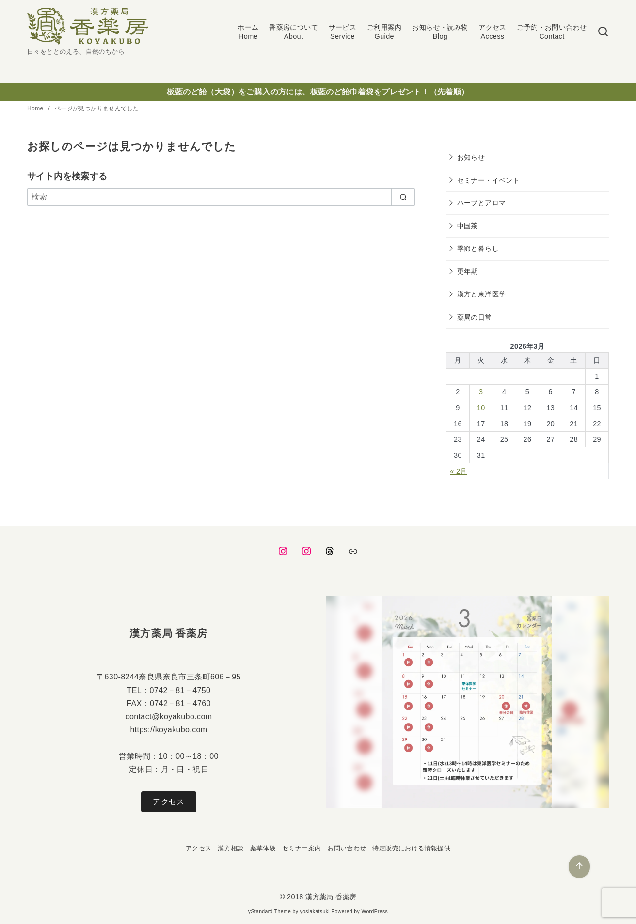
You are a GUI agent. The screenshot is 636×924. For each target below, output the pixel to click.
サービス (343, 32)
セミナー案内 (301, 848)
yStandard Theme (269, 911)
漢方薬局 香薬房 (330, 897)
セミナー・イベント (488, 180)
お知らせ (471, 157)
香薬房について (293, 32)
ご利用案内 (384, 32)
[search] (403, 197)
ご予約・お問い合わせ (552, 32)
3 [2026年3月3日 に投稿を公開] (481, 392)
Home (36, 108)
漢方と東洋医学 (481, 294)
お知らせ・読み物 (440, 32)
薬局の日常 (474, 317)
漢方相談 (231, 848)
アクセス (492, 32)
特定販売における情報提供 (411, 848)
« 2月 (458, 471)
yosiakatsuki (315, 911)
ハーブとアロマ (481, 203)
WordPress (374, 911)
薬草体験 (263, 848)
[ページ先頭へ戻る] (579, 866)
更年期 (467, 271)
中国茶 (467, 226)
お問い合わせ (346, 848)
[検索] (603, 32)
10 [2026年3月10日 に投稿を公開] (481, 408)
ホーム (248, 32)
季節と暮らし (478, 248)
